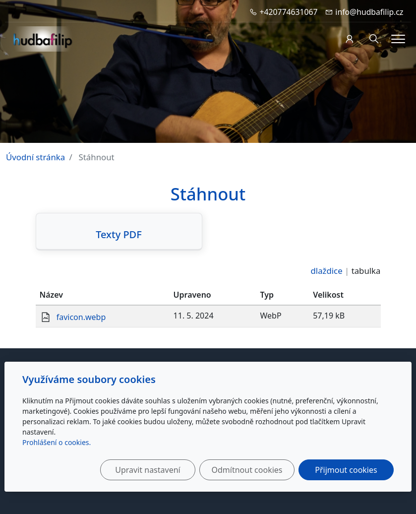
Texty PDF (119, 234)
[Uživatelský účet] (349, 39)
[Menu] (398, 39)
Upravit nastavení (147, 469)
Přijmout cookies (346, 469)
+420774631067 (289, 11)
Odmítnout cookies (247, 469)
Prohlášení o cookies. (56, 442)
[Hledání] (374, 39)
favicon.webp (81, 317)
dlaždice (327, 270)
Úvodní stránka (35, 157)
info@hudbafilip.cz (369, 11)
